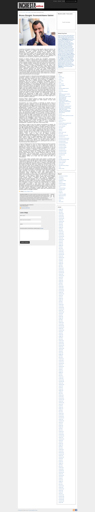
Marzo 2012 (61, 466)
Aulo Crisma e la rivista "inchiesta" (64, 94)
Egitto (61, 45)
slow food (70, 62)
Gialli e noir (61, 121)
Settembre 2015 (61, 402)
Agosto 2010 (61, 490)
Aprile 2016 (61, 392)
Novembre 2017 (61, 363)
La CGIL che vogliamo (62, 194)
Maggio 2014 (61, 426)
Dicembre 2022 (61, 271)
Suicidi (69, 64)
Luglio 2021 (61, 296)
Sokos (60, 200)
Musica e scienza (61, 102)
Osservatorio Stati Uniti (62, 150)
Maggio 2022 (61, 281)
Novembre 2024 (61, 236)
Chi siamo (55, 1)
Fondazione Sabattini (62, 185)
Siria (67, 62)
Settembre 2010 (61, 488)
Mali (71, 54)
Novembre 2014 (61, 417)
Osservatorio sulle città (62, 153)
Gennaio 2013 (61, 451)
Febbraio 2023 (61, 268)
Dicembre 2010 (61, 485)
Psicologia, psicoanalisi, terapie (64, 159)
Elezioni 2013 (66, 45)
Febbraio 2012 (61, 467)
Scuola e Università (62, 162)
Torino (73, 65)
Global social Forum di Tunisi (68, 48)
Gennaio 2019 (61, 342)
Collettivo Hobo (61, 41)
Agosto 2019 (61, 331)
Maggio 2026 (61, 209)
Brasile (69, 39)
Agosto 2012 (61, 458)
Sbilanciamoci (61, 197)
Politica (31, 191)
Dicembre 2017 (61, 361)
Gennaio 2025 (61, 233)
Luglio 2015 (61, 405)
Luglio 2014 (61, 423)
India (59, 50)
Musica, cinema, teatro (62, 132)
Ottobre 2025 (61, 219)
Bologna (65, 39)
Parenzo (71, 58)
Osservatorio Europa (62, 141)
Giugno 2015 (61, 407)
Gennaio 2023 (61, 269)
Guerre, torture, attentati (63, 124)
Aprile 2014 (61, 428)
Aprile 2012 (61, 464)
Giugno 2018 (61, 352)
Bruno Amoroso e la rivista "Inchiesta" (65, 96)
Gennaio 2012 (61, 469)
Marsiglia (63, 55)
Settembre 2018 (61, 348)
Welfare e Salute (61, 168)
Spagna (59, 64)
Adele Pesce (60, 35)
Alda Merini (72, 35)
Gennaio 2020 (61, 324)
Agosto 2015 (61, 404)
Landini (67, 53)
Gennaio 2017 (61, 378)
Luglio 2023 (61, 260)
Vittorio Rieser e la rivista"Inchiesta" (64, 111)
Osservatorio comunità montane (64, 138)
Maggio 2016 (61, 390)
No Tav (59, 58)
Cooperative (60, 42)
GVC (59, 186)
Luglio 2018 (61, 351)
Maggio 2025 (61, 227)
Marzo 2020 (61, 321)
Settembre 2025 (61, 221)
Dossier (19, 9)
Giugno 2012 (61, 461)
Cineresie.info (61, 177)
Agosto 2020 (61, 313)
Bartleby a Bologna (62, 95)
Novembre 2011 (61, 472)
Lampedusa (63, 53)
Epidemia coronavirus (62, 99)
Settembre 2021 (61, 293)
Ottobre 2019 (61, 328)
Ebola (59, 45)
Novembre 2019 (61, 327)
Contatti (63, 1)
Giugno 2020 (61, 316)
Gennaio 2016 (61, 396)
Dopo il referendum (69, 43)
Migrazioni (60, 129)
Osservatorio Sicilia (62, 148)
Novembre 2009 (61, 496)
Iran (66, 50)
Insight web (61, 192)
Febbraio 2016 (61, 395)
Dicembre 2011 (61, 470)
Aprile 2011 (61, 482)
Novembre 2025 (61, 218)
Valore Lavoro (61, 201)
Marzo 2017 (61, 375)
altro (59, 74)
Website (21, 224)
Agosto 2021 (61, 295)
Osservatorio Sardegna (62, 147)
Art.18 (70, 36)
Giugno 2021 (61, 298)
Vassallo (70, 66)
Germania (70, 47)
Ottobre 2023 (61, 256)
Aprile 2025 (61, 228)
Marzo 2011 (61, 484)
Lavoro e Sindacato (62, 126)
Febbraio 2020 (61, 322)
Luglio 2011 (61, 478)
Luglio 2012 (61, 460)
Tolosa (70, 65)
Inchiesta (19, 510)
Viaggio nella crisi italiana (63, 109)
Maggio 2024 (61, 245)
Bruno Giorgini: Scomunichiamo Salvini (36, 15)
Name (22, 215)
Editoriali (29, 9)
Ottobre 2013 (61, 437)
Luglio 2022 (61, 278)
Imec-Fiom (60, 191)
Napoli (69, 56)
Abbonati (59, 1)
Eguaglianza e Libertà (62, 180)
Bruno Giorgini (21, 17)
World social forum (62, 112)
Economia (60, 114)
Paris (61, 59)
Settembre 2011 (61, 475)
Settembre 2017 (61, 366)
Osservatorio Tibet (39, 9)
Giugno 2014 (61, 425)
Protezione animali (70, 60)
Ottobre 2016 (61, 383)
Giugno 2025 (61, 225)
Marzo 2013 (61, 448)
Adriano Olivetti (66, 35)
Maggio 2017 (61, 372)
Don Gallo (63, 43)
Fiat (68, 46)
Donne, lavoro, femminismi (63, 91)
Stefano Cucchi (64, 64)
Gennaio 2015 (61, 414)
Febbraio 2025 (61, 231)
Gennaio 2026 (61, 215)
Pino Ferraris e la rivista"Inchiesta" (64, 107)
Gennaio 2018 (61, 360)
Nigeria (72, 56)
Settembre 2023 (61, 257)
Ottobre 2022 (61, 274)
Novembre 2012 (61, 454)
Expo (67, 46)
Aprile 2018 (61, 355)
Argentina (67, 36)
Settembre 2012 (61, 457)
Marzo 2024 (61, 248)
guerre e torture (64, 49)
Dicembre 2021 (61, 289)
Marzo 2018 (61, 357)
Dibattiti (23, 9)
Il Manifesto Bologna (62, 188)
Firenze (71, 46)
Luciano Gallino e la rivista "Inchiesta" (65, 101)
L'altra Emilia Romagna (62, 52)
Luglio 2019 (61, 333)
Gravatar (41, 228)
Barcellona (63, 37)
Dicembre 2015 (61, 398)
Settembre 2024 (61, 239)
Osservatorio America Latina (63, 135)
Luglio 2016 (61, 387)
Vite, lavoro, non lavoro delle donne (64, 110)
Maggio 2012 (61, 463)
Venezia (59, 67)
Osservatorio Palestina (62, 145)
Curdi (66, 42)
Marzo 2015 (61, 411)
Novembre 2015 (61, 399)
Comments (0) (30, 17)
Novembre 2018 (61, 345)
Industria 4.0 (62, 50)
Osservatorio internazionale (63, 142)
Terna (59, 65)
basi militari (68, 37)
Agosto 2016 (61, 386)
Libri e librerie (61, 127)
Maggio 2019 (61, 336)
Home (24, 12)
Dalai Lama (70, 42)
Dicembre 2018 (61, 343)
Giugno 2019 (61, 334)
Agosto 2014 (61, 422)
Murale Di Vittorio (64, 56)
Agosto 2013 (61, 440)
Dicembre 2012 (61, 452)
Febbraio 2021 (61, 304)
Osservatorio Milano (62, 144)
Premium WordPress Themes (33, 510)
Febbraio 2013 (61, 449)
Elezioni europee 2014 (62, 97)
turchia (67, 66)
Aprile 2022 (61, 283)
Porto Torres (63, 60)
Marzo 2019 (61, 339)
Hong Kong (69, 49)
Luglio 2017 (61, 369)
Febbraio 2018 (61, 358)
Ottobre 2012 (61, 455)
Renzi (59, 61)
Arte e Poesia (61, 80)
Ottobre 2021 (61, 292)
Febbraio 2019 (61, 340)
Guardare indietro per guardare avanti (65, 123)
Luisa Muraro (64, 54)
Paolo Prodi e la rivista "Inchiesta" (64, 103)
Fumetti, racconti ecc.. (62, 120)
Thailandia (67, 65)
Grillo (59, 49)
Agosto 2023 (61, 259)
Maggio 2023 (61, 263)
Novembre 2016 (61, 381)
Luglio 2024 (61, 242)
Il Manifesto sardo (62, 189)
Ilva (72, 49)
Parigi (59, 59)
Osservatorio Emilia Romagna (64, 139)
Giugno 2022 (61, 280)
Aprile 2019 (61, 337)
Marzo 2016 (61, 393)
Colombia (66, 41)
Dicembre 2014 (61, 416)
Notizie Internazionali (62, 195)
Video (26, 9)
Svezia (72, 64)
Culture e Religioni (28, 12)
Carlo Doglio (60, 40)
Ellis (62, 46)
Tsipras (60, 66)
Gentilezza (66, 47)
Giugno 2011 (61, 479)
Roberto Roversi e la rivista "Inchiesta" (65, 108)
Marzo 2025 (61, 230)
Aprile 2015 (61, 410)
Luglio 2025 (61, 224)
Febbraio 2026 (61, 213)
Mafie (68, 54)
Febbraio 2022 (61, 286)
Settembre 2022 (61, 275)
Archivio (60, 79)
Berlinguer (60, 39)
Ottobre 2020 (61, 310)
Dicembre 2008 (61, 499)
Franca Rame (60, 47)
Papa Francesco (65, 58)
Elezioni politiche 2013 (62, 98)
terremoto (62, 65)
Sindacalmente (61, 198)
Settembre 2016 (61, 384)
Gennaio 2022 (61, 287)
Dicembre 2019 (61, 325)
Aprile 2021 (61, 301)
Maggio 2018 (61, 354)
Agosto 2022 (61, 277)
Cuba (64, 42)
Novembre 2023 (61, 254)
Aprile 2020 (61, 319)
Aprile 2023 (61, 265)
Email (25, 219)
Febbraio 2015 (61, 413)
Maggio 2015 (61, 408)
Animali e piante (61, 77)
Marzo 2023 (61, 266)
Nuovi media (61, 133)
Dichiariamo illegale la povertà (64, 88)
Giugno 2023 (61, 262)
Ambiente (60, 76)
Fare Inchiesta (34, 9)
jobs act (69, 50)
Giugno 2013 (61, 443)
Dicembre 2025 (61, 216)
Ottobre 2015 (61, 401)
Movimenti (60, 130)
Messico (67, 55)
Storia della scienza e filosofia (63, 165)
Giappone (60, 48)
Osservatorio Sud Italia (62, 151)
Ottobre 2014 (61, 419)
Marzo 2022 (61, 284)
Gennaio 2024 (61, 251)
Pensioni (65, 59)
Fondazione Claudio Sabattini (63, 100)
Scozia (66, 61)
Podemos (71, 59)
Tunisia (64, 66)
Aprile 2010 (61, 493)
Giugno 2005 (61, 502)
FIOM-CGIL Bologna (62, 183)
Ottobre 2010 (61, 487)
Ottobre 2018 (61, 346)
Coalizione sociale (69, 40)
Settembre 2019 (61, 330)
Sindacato (63, 62)
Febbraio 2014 (61, 431)
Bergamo (72, 37)
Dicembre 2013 (61, 434)
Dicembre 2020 (61, 307)
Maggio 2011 (61, 481)
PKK (68, 59)
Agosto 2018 (61, 349)
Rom (61, 61)
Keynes (72, 50)
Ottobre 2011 (61, 473)
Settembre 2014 (61, 420)
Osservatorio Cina (62, 136)
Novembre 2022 (61, 272)
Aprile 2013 (61, 446)
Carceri (60, 82)
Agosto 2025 (61, 222)
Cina (64, 40)
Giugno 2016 (61, 389)
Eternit (64, 46)
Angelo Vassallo (61, 36)
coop (69, 41)
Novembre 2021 (61, 290)
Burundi (72, 39)
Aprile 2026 (61, 210)
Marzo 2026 (61, 212)
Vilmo (62, 67)
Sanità (64, 61)
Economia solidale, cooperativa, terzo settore (66, 115)
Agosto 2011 (61, 476)
